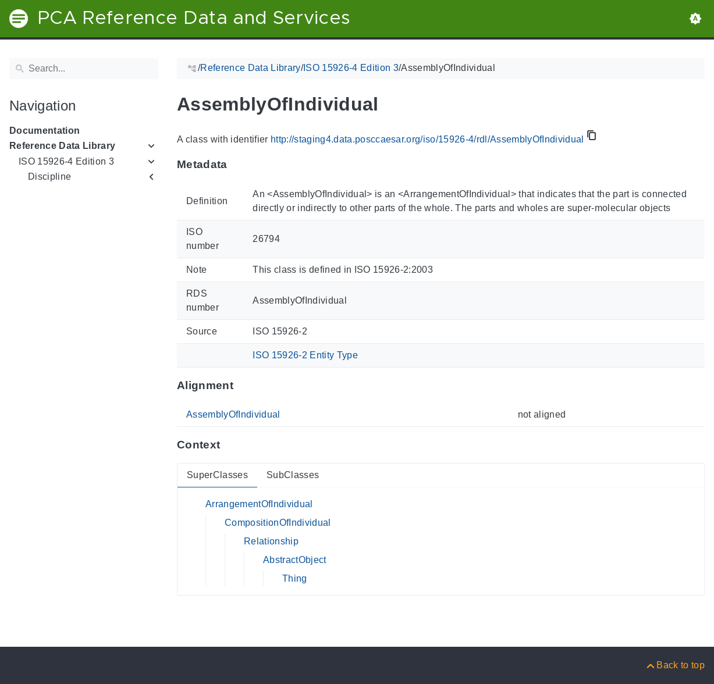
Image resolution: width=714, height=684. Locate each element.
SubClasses (293, 475)
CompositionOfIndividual (278, 523)
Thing (294, 578)
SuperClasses (217, 475)
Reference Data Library (62, 146)
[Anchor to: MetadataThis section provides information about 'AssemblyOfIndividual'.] (239, 165)
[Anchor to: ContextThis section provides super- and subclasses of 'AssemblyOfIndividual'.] (231, 445)
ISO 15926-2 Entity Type (305, 355)
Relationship (271, 541)
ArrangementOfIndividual (259, 504)
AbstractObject (294, 560)
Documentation (44, 131)
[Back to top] (675, 665)
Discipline (49, 176)
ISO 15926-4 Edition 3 (66, 161)
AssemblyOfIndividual (233, 414)
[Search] (83, 68)
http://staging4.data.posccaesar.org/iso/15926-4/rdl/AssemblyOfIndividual (427, 139)
